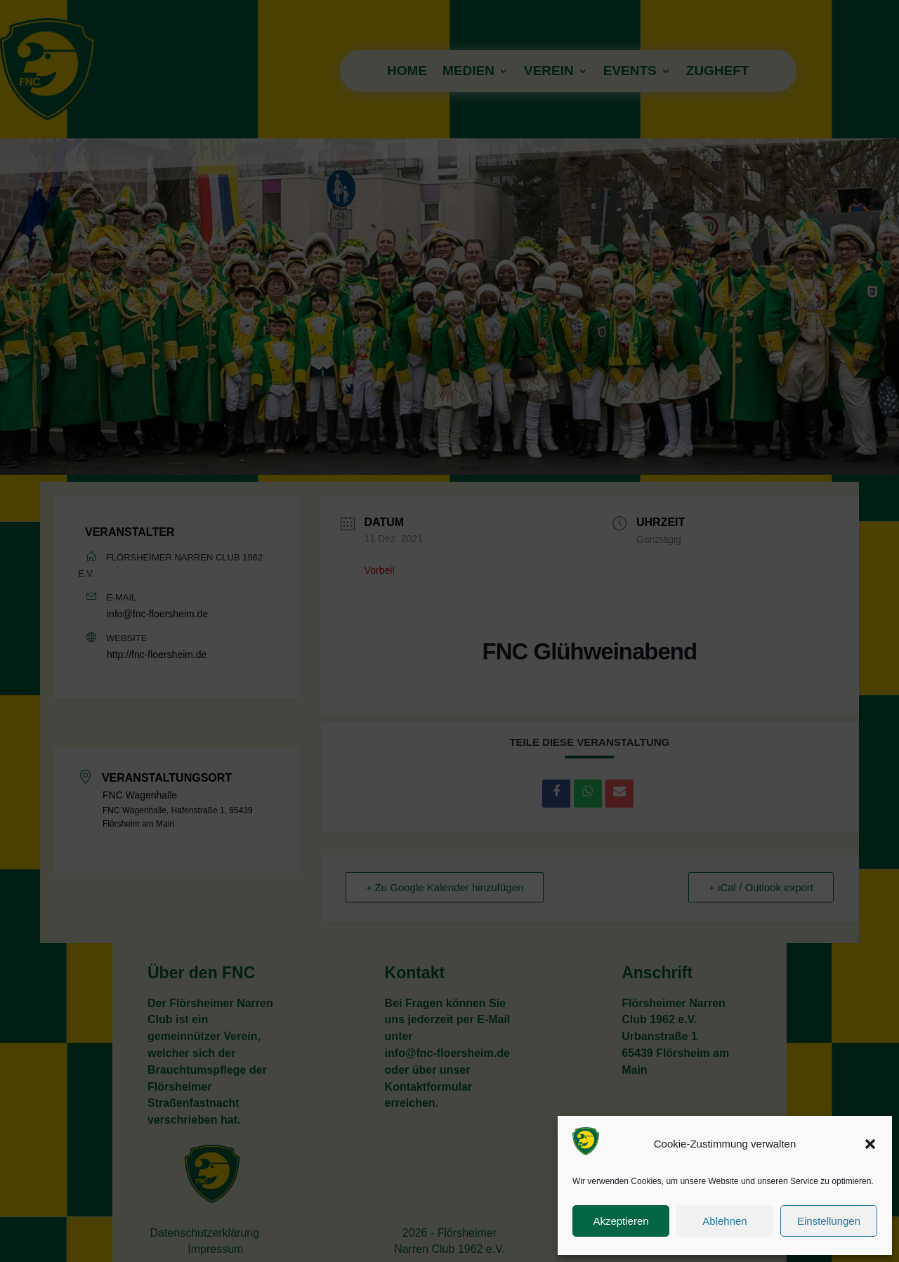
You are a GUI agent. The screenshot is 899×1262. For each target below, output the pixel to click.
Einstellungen (828, 1221)
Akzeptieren (620, 1221)
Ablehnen (724, 1221)
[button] (870, 1144)
